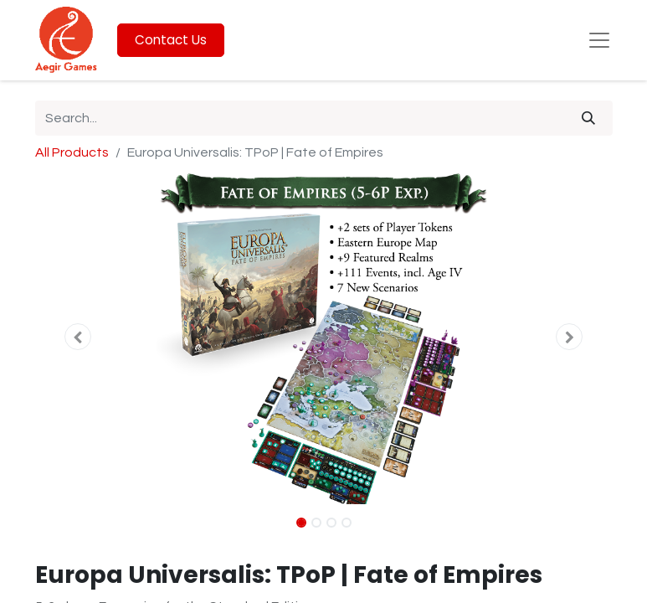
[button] (78, 336)
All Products (72, 152)
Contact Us (171, 40)
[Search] (588, 118)
